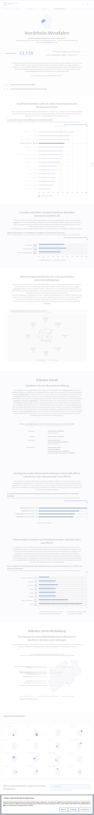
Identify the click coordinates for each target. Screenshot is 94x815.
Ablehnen (63, 809)
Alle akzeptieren (85, 809)
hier (4, 805)
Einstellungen (73, 809)
